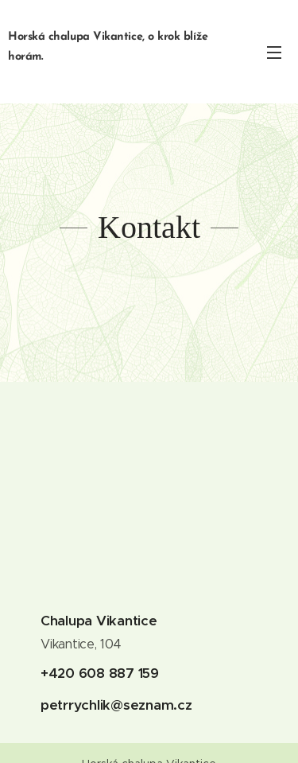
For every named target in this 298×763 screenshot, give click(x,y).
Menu (274, 52)
